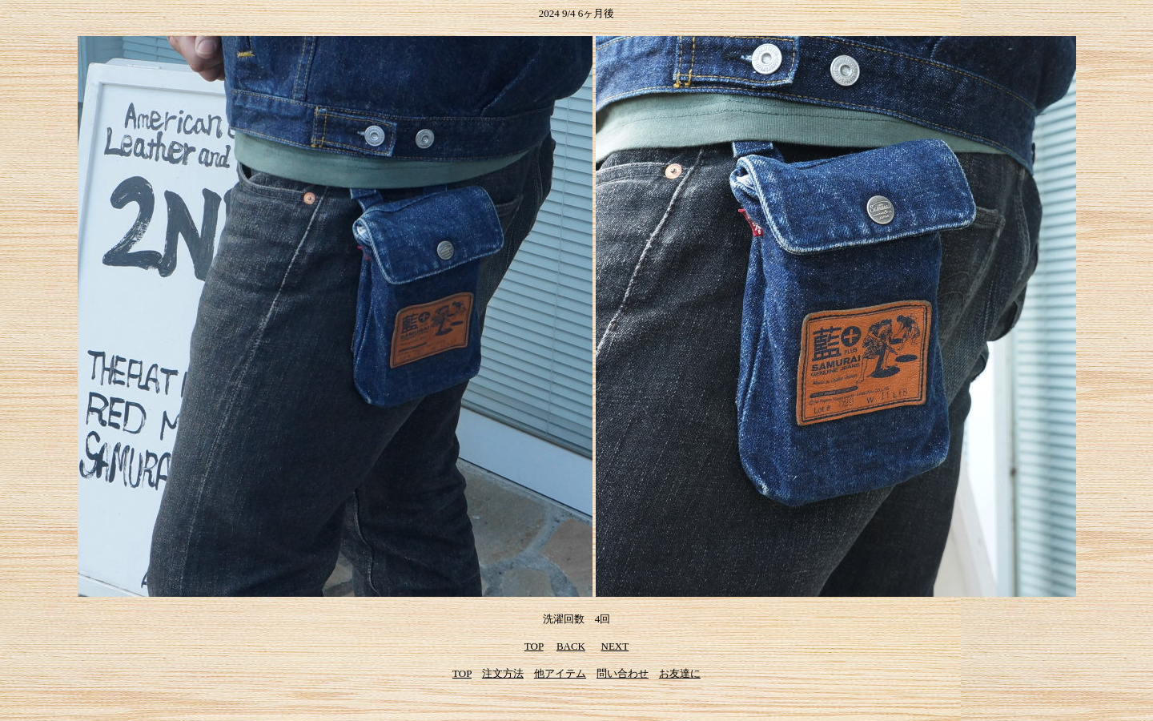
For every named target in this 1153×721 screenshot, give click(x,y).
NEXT (615, 646)
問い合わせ (623, 673)
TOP (534, 646)
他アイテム (560, 673)
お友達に (680, 673)
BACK (570, 646)
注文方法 (503, 673)
